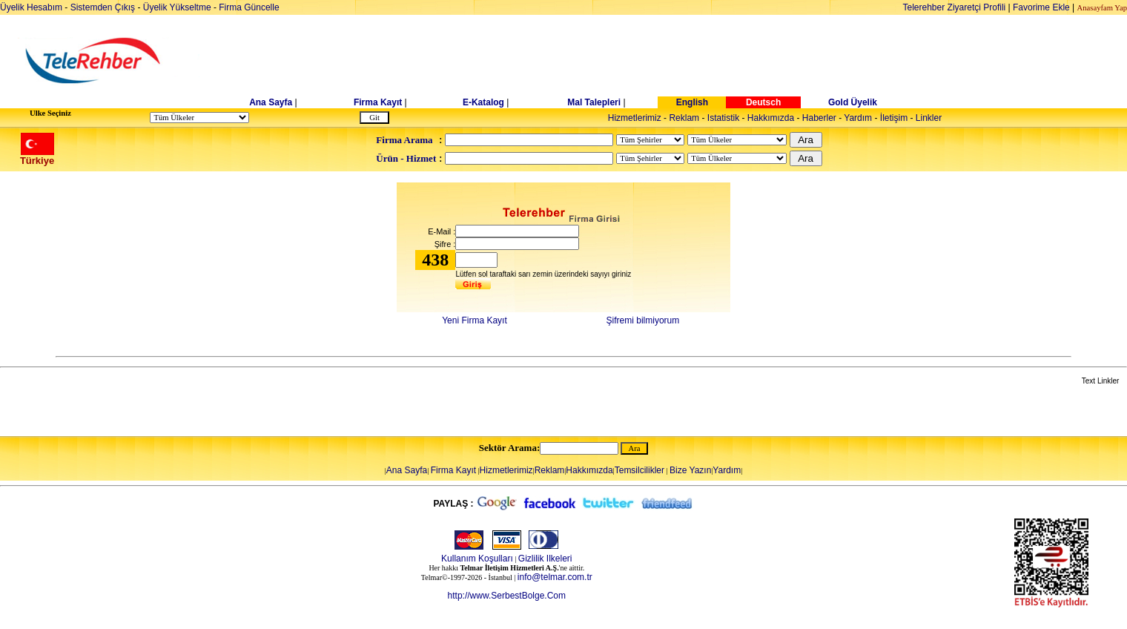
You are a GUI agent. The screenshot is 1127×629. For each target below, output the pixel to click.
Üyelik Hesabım (31, 7)
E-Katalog (483, 102)
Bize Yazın (690, 470)
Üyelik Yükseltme (177, 7)
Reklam (684, 118)
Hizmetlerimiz (634, 118)
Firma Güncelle (249, 7)
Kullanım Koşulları (477, 558)
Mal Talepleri (594, 102)
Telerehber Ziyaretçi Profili (954, 7)
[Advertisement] (678, 60)
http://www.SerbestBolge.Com (507, 595)
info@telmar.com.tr (555, 577)
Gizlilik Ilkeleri (545, 558)
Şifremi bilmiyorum (643, 320)
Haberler (819, 118)
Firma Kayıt (378, 102)
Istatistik (723, 118)
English (692, 102)
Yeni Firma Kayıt (474, 320)
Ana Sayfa (270, 102)
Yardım (858, 118)
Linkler (929, 118)
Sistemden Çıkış (102, 7)
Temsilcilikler (639, 470)
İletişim (894, 118)
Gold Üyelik (852, 102)
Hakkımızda (770, 118)
